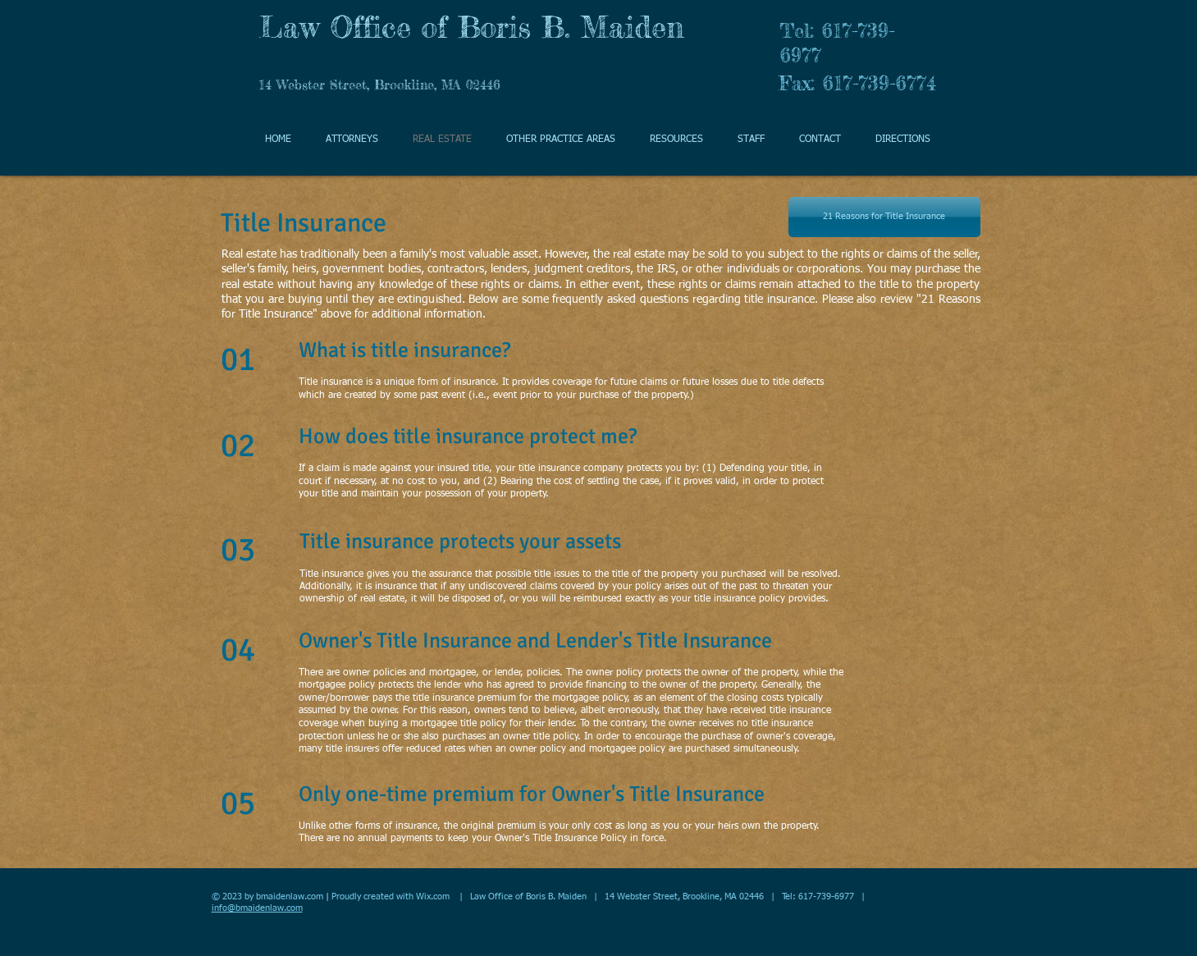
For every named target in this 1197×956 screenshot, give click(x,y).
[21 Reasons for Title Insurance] (884, 217)
